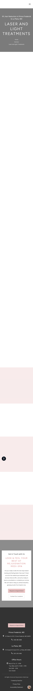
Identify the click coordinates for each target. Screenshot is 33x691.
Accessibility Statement (16, 687)
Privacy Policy (16, 684)
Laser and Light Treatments (16, 44)
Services (16, 42)
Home (16, 39)
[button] (16, 591)
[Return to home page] (9, 4)
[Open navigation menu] (29, 4)
